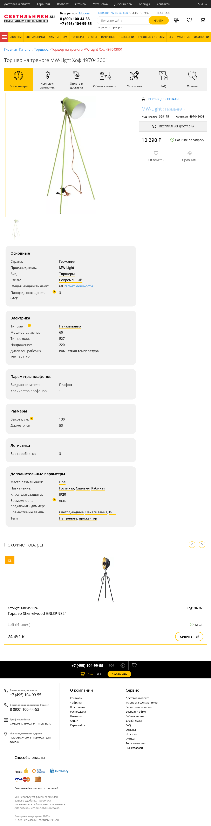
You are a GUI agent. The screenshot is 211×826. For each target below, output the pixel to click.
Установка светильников (141, 702)
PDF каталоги (134, 748)
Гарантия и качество (139, 707)
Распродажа (78, 711)
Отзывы (81, 4)
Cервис (132, 690)
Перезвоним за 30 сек (112, 13)
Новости (131, 734)
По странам (77, 707)
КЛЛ (112, 512)
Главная (10, 49)
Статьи (130, 739)
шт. (87, 674)
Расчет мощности (78, 286)
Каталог (4, 37)
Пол (62, 482)
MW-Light (66, 267)
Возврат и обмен (136, 711)
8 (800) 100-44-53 (75, 18)
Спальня (83, 488)
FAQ (128, 725)
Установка (100, 4)
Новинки (76, 716)
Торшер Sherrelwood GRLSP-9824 (37, 613)
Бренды (144, 4)
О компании (81, 690)
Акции (74, 720)
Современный (70, 280)
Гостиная (66, 488)
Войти (202, 4)
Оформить (119, 674)
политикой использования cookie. (38, 808)
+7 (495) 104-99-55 (76, 23)
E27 (62, 338)
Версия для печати (163, 99)
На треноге (68, 518)
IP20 (62, 494)
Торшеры (41, 49)
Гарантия (43, 4)
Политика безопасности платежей (36, 788)
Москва (84, 13)
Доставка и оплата (17, 4)
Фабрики (76, 702)
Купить (189, 636)
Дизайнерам (123, 4)
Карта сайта (77, 725)
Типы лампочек (136, 743)
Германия (67, 261)
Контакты (163, 4)
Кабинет (98, 488)
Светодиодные (71, 512)
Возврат (63, 4)
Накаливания (70, 326)
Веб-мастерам (135, 716)
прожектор (88, 518)
